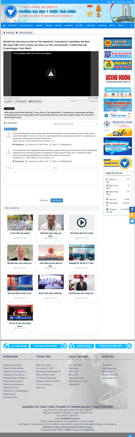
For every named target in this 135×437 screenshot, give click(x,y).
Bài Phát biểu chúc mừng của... (82, 293)
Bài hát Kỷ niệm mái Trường (81, 233)
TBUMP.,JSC (88, 430)
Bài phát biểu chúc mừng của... (20, 263)
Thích (54, 145)
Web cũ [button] (112, 25)
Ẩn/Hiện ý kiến (10, 129)
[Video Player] (51, 73)
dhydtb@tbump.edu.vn (70, 418)
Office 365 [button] (102, 25)
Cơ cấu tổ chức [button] (26, 25)
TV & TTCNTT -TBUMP (61, 430)
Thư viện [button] (79, 26)
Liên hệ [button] (120, 25)
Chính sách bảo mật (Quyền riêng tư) (77, 427)
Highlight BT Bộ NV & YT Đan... (82, 263)
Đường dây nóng (82, 346)
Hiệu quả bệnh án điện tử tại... (20, 293)
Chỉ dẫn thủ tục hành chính (112, 346)
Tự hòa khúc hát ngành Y (20, 233)
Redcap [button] (49, 25)
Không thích (66, 145)
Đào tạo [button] (58, 25)
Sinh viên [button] (91, 26)
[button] (51, 73)
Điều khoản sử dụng (51, 427)
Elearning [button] (68, 25)
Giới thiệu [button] (13, 26)
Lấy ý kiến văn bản (19, 346)
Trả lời (45, 145)
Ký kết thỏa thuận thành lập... (51, 293)
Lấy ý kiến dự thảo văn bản (46, 346)
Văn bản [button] (40, 26)
